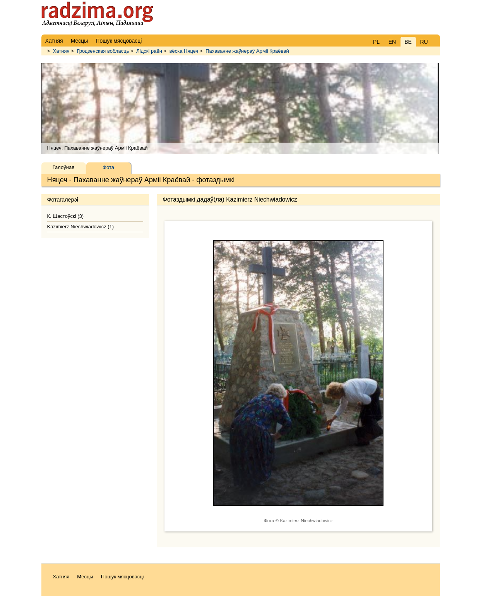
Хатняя (61, 51)
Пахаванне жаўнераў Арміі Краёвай (247, 51)
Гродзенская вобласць (103, 51)
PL (376, 42)
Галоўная (63, 167)
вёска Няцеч (184, 51)
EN (392, 42)
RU (424, 42)
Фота (108, 167)
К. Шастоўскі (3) (65, 216)
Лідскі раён (149, 51)
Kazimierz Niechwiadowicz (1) (80, 226)
